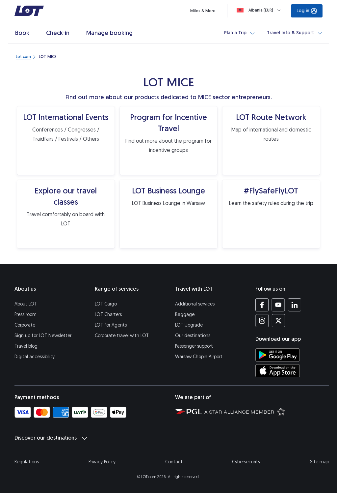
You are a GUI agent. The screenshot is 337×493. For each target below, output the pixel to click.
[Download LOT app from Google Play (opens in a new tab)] (277, 355)
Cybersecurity (246, 462)
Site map (319, 462)
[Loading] (260, 10)
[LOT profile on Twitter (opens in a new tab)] (278, 320)
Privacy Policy (102, 462)
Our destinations (192, 335)
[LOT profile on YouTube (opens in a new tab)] (278, 304)
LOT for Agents (111, 325)
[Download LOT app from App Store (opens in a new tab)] (277, 370)
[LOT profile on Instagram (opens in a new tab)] (262, 320)
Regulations (26, 462)
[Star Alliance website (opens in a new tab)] (244, 411)
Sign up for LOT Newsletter (42, 335)
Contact (174, 462)
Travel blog (26, 346)
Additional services (195, 304)
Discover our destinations (50, 438)
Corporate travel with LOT (122, 335)
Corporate (24, 325)
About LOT (25, 304)
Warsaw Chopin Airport (198, 357)
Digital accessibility (34, 357)
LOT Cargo (106, 304)
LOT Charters (108, 314)
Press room (25, 314)
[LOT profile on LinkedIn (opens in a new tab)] (294, 304)
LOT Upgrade (189, 325)
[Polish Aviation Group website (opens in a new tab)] (188, 411)
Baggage (184, 314)
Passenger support (194, 346)
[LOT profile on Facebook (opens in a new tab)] (262, 304)
